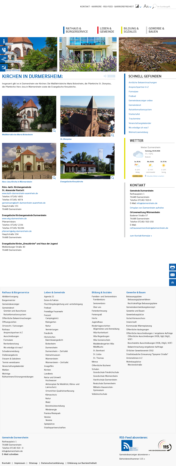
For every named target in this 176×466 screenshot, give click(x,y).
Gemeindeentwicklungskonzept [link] (140, 306)
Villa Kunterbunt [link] (100, 332)
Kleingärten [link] (51, 321)
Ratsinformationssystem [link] (15, 314)
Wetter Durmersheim (150, 147)
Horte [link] (94, 318)
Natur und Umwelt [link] (52, 377)
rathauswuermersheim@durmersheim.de (149, 227)
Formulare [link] (8, 339)
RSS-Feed (108, 6)
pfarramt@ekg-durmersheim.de (17, 231)
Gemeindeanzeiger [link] (10, 303)
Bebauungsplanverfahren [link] (139, 299)
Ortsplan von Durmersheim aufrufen (147, 207)
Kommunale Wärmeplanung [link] (139, 325)
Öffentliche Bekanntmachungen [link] (16, 318)
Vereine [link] (49, 420)
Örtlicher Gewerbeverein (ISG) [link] (139, 350)
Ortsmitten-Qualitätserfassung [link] (60, 390)
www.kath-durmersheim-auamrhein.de (20, 193)
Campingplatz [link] (52, 318)
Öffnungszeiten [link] (9, 321)
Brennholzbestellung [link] (55, 405)
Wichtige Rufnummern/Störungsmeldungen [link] (17, 375)
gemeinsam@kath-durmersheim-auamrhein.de (24, 202)
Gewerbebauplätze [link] (135, 314)
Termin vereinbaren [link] (11, 362)
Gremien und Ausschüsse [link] (15, 310)
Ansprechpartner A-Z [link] (13, 332)
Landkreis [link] (48, 373)
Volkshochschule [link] (99, 393)
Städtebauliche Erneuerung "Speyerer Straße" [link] (147, 354)
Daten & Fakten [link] (51, 300)
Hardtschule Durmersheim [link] (105, 379)
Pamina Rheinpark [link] (52, 413)
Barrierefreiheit (124, 6)
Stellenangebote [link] (10, 354)
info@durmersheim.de (147, 203)
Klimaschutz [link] (51, 394)
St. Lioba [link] (97, 354)
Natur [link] (48, 325)
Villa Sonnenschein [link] (101, 339)
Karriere (97, 6)
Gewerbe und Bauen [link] (135, 310)
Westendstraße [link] (135, 364)
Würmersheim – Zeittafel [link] (57, 362)
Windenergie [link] (51, 409)
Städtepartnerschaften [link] (55, 427)
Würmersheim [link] (52, 358)
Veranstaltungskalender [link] (13, 365)
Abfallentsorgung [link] (10, 296)
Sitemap (33, 462)
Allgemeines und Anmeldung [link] (106, 328)
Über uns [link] (97, 306)
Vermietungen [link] (52, 329)
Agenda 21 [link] (49, 296)
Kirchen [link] (47, 369)
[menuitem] (138, 6)
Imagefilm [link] (49, 365)
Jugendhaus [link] (97, 321)
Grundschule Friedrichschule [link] (106, 372)
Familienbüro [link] (99, 299)
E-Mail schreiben (10, 454)
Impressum (19, 462)
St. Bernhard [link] (99, 350)
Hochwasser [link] (51, 380)
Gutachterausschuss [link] (135, 318)
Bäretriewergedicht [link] (54, 339)
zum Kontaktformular (140, 235)
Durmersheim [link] (51, 347)
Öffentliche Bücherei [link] (101, 365)
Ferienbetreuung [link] (99, 310)
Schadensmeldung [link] (10, 351)
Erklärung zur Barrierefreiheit (82, 462)
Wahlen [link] (5, 369)
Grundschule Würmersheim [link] (105, 375)
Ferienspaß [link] (97, 314)
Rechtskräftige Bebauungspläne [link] (142, 303)
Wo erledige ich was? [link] (13, 347)
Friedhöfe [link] (48, 333)
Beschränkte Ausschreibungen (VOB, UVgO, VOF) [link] (150, 342)
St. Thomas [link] (98, 357)
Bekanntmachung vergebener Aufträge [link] (145, 346)
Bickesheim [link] (51, 343)
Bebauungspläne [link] (134, 296)
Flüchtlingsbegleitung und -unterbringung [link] (63, 303)
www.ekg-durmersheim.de (14, 218)
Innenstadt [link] (131, 321)
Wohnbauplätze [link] (133, 361)
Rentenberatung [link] (11, 343)
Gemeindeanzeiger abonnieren (133, 454)
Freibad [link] (47, 307)
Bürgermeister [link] (8, 300)
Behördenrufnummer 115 (131, 458)
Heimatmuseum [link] (53, 354)
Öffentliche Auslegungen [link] (137, 329)
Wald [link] (48, 402)
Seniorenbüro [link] (99, 303)
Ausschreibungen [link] (11, 336)
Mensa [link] (95, 361)
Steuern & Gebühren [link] (11, 358)
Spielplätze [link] (49, 423)
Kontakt (85, 6)
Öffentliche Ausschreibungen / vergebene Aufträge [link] (149, 333)
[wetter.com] (137, 177)
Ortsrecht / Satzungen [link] (12, 325)
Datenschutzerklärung (52, 462)
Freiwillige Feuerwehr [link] (53, 311)
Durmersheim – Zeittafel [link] (57, 351)
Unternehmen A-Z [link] (134, 357)
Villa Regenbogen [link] (101, 336)
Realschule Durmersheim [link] (104, 383)
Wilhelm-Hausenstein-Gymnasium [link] (103, 388)
